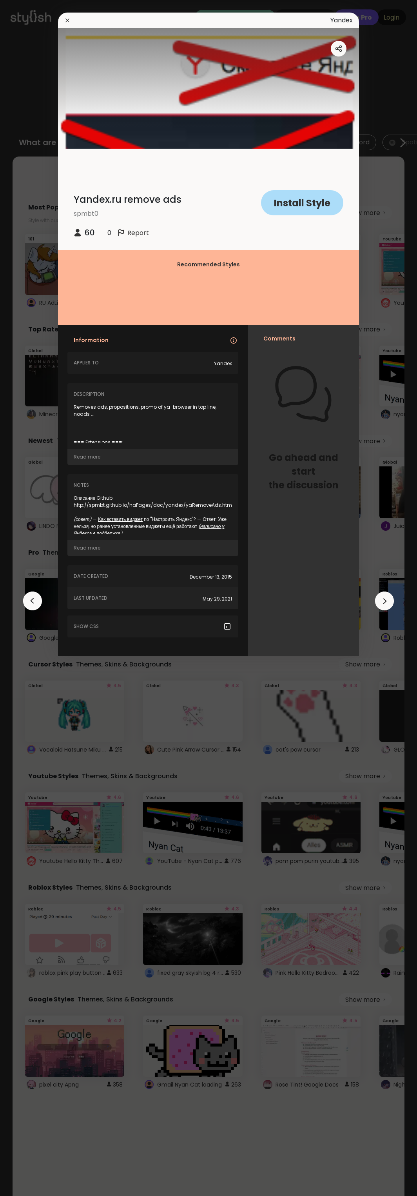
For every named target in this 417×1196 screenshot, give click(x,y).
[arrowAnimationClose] (32, 601)
